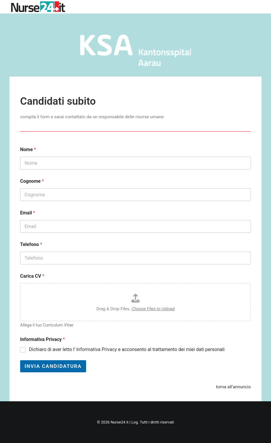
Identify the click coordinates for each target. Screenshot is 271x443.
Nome (28, 149)
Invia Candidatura (53, 366)
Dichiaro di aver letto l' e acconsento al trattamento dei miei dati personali (127, 349)
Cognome (32, 181)
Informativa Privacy (42, 339)
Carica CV (32, 276)
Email (27, 213)
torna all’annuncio (233, 386)
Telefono (31, 244)
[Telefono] (135, 258)
